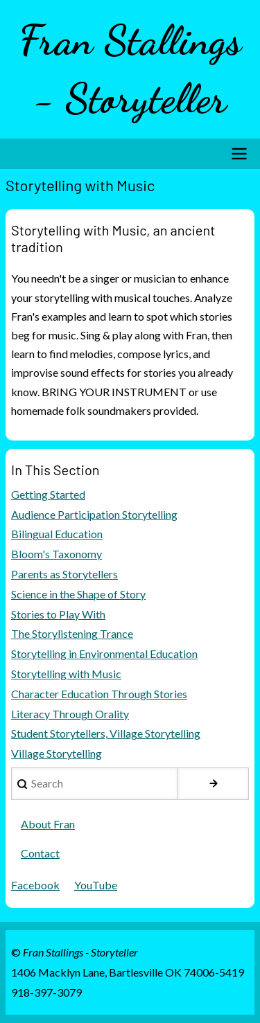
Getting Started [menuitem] (48, 494)
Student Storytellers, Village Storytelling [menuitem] (105, 733)
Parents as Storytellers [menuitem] (64, 573)
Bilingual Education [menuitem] (57, 533)
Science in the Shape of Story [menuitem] (78, 594)
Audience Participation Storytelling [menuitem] (94, 514)
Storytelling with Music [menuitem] (66, 673)
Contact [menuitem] (40, 853)
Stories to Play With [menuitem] (58, 614)
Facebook (35, 884)
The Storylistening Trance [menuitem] (72, 633)
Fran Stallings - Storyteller (130, 69)
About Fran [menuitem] (48, 823)
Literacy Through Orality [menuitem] (70, 713)
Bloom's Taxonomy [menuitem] (56, 553)
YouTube (95, 884)
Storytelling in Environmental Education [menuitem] (104, 653)
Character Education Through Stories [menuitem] (99, 693)
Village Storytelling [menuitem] (56, 753)
